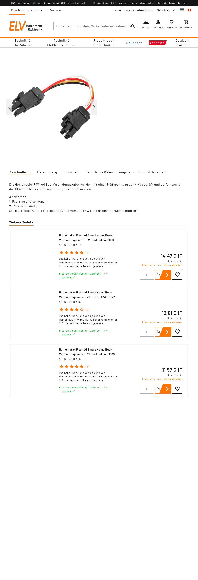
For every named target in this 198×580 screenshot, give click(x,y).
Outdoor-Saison (182, 42)
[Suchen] (133, 26)
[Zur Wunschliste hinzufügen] (177, 275)
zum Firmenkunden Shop (134, 10)
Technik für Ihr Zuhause (23, 42)
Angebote (157, 42)
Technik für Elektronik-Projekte (62, 42)
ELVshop (17, 10)
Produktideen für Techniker (103, 42)
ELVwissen (54, 10)
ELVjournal (35, 10)
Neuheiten (134, 42)
